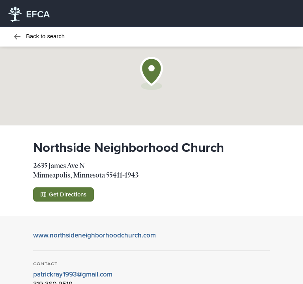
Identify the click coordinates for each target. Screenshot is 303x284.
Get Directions (63, 194)
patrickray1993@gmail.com (72, 274)
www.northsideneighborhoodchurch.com (94, 235)
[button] (151, 73)
